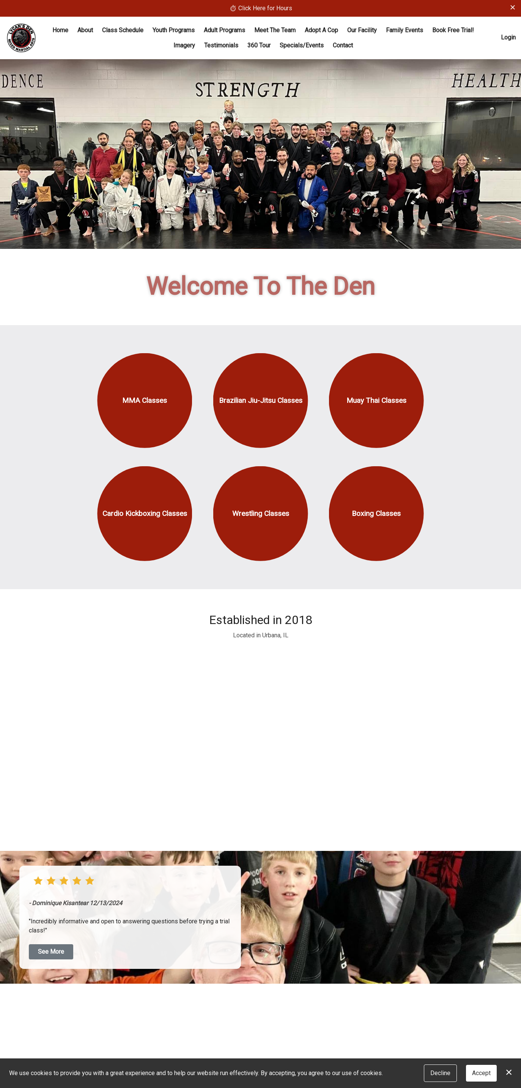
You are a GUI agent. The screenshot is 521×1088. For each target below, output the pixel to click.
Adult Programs (224, 30)
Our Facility (362, 30)
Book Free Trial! (453, 30)
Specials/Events (302, 45)
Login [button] (508, 37)
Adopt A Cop (321, 30)
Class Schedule (122, 30)
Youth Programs (174, 30)
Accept (481, 1073)
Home (60, 30)
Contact (343, 45)
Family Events (404, 30)
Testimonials (221, 45)
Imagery (184, 45)
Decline (440, 1073)
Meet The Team (275, 30)
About (85, 30)
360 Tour (259, 45)
